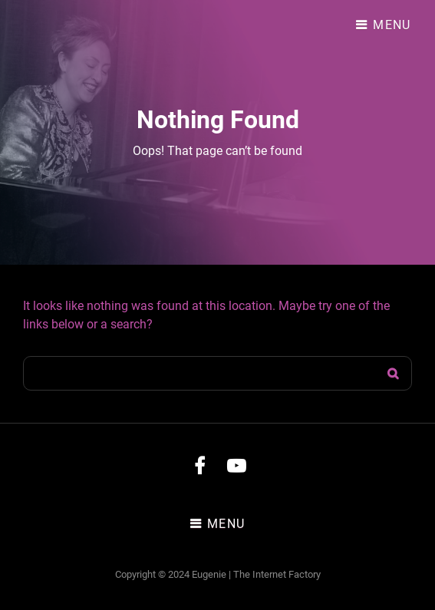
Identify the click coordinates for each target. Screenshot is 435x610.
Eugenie (209, 574)
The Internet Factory (277, 574)
